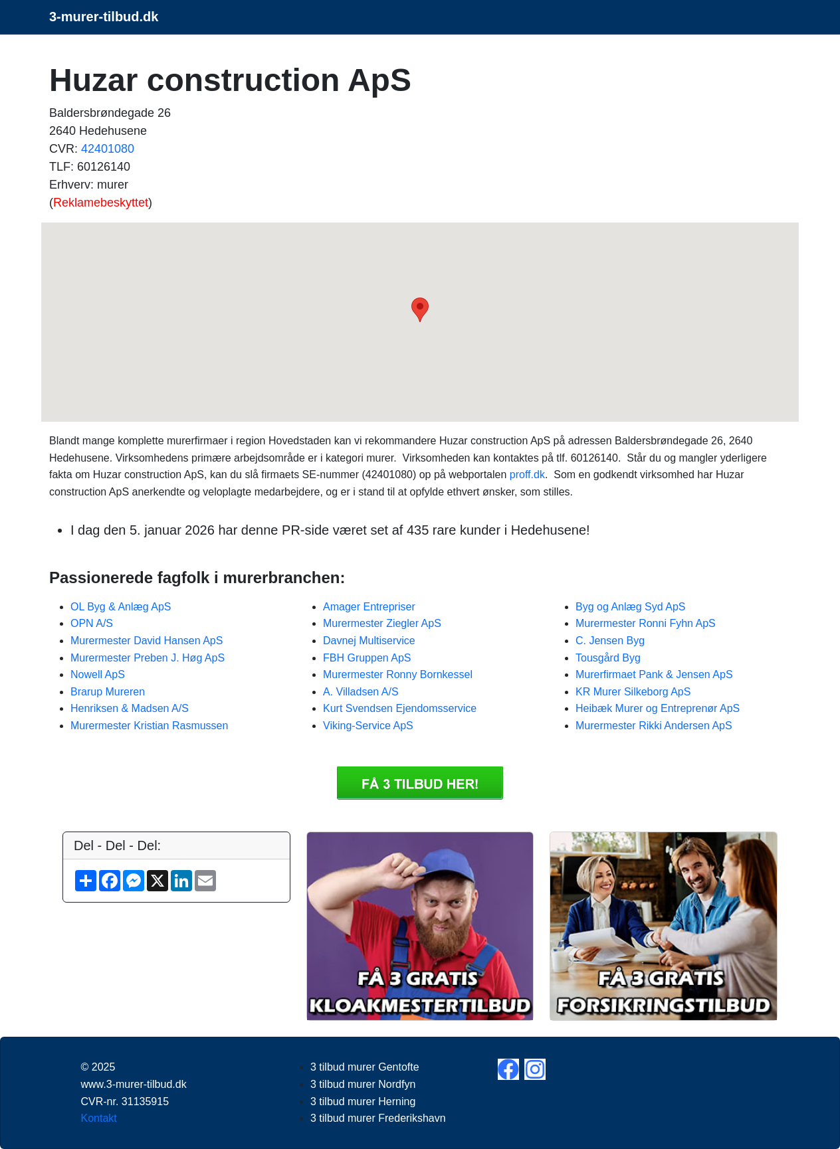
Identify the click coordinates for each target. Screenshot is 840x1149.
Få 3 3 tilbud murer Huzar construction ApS (420, 783)
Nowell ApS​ (97, 674)
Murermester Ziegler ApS (382, 623)
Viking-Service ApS (368, 725)
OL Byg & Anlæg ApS (120, 606)
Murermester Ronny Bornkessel (397, 674)
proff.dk (527, 474)
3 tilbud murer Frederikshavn (378, 1118)
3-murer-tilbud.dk (103, 16)
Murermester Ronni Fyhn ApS (646, 623)
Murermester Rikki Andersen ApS (654, 725)
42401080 (107, 148)
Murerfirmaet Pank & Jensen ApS (654, 674)
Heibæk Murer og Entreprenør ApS (658, 708)
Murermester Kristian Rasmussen (149, 725)
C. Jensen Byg (610, 640)
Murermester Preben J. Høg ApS (147, 657)
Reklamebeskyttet (100, 202)
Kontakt (99, 1118)
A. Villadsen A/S (361, 691)
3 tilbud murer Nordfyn (362, 1084)
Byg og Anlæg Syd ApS (630, 606)
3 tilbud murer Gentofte (364, 1067)
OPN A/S (91, 623)
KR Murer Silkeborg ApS (633, 691)
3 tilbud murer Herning (362, 1101)
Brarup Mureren (107, 691)
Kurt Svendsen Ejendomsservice (399, 708)
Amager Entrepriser (369, 606)
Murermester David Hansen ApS (146, 640)
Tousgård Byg (608, 657)
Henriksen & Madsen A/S (129, 708)
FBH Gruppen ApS (367, 657)
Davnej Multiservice (369, 640)
